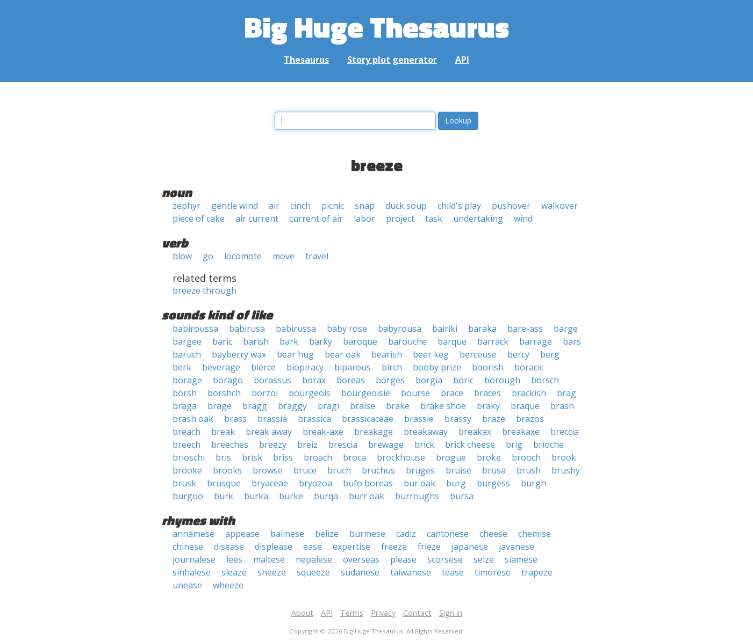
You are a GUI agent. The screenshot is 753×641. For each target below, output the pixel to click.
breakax (474, 432)
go (208, 256)
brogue (451, 457)
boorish (488, 367)
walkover (559, 206)
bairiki (444, 328)
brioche (548, 444)
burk (223, 496)
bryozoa (315, 483)
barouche (407, 341)
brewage (386, 444)
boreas (350, 380)
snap (365, 206)
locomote (243, 256)
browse (268, 470)
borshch (224, 393)
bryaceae (270, 483)
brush (529, 470)
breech (186, 444)
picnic (332, 206)
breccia (564, 432)
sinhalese (192, 572)
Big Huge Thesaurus (376, 26)
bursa (462, 496)
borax (314, 380)
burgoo (188, 496)
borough (502, 380)
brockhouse (401, 457)
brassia (272, 419)
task (433, 218)
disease (229, 546)
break (223, 432)
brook (563, 457)
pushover (511, 206)
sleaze (234, 572)
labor (364, 218)
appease (242, 534)
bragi (328, 406)
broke (489, 457)
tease (453, 572)
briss (283, 457)
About (302, 613)
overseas (361, 559)
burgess (493, 483)
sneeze (271, 572)
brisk (252, 457)
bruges (420, 470)
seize (484, 559)
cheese (493, 534)
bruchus (378, 470)
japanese (469, 546)
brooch (526, 457)
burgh (533, 483)
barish (256, 341)
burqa (326, 496)
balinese (287, 534)
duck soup (406, 206)
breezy (272, 444)
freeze (394, 546)
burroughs (417, 496)
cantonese (448, 534)
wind (523, 218)
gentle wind (234, 206)
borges (390, 380)
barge (566, 328)
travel (316, 256)
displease (273, 546)
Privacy (383, 613)
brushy (565, 470)
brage (219, 406)
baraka (482, 328)
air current (256, 218)
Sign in (450, 613)
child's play (459, 206)
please (403, 559)
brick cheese (470, 444)
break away (269, 432)
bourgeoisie (365, 393)
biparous (352, 367)
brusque (224, 483)
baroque (360, 341)
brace (452, 393)
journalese (194, 559)
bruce (305, 470)
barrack (492, 341)
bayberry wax (239, 354)
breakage (373, 432)
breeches (229, 444)
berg (550, 354)
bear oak (343, 354)
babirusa (247, 328)
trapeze (537, 572)
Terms (351, 613)
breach (186, 432)
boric (463, 380)
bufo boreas (368, 483)
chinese (188, 546)
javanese (516, 546)
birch (392, 367)
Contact (417, 613)
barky (320, 341)
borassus (272, 380)
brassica (314, 419)
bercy (518, 354)
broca (354, 457)
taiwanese (410, 572)
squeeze (313, 572)
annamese (193, 534)
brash (562, 406)
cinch (300, 206)
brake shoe (443, 406)
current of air (316, 218)
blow (182, 256)
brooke (187, 470)
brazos (530, 419)
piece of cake (199, 218)
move (283, 256)
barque (452, 341)
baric (222, 341)
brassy (457, 419)
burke (291, 496)
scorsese (445, 559)
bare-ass (525, 328)
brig (514, 444)
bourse (415, 393)
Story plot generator (392, 59)
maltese (269, 559)
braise (362, 406)
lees (234, 559)
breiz (307, 444)
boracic (528, 367)
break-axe (323, 432)
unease (187, 585)
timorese (493, 572)
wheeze (228, 585)
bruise (458, 470)
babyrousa (399, 328)
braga (185, 406)
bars (572, 341)
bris (223, 457)
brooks (227, 470)
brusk (184, 483)
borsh (185, 393)
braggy (292, 406)
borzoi (265, 393)
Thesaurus (306, 59)
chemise (534, 534)
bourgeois (310, 393)
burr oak (366, 496)
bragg (254, 406)
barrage (535, 341)
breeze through (204, 290)
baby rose (347, 328)
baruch (187, 354)
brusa (494, 470)
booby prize (437, 367)
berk (182, 367)
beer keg (431, 354)
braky (488, 406)
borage (187, 380)
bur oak (419, 483)
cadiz (406, 534)
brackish (529, 393)
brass (235, 419)
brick (424, 444)
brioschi (189, 457)
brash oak (193, 419)
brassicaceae (367, 419)
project (400, 218)
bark (288, 341)
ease (312, 546)
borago (228, 380)
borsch (545, 380)
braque (525, 406)
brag (566, 393)
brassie (419, 419)
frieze (429, 546)
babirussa (296, 328)
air (274, 206)
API (462, 59)
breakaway (426, 432)
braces (487, 393)
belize (327, 534)
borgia (428, 380)
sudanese (360, 572)
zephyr (186, 206)
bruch (339, 470)
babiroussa (195, 328)
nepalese (314, 559)
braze (493, 419)
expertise (351, 546)
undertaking (478, 218)
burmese (367, 534)
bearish (386, 354)
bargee (187, 341)
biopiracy (305, 367)
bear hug (295, 354)
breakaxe (521, 432)
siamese (521, 559)
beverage (221, 367)
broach (318, 457)
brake (398, 406)
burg (456, 483)
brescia (342, 444)
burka (256, 496)
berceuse (478, 354)
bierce (263, 367)
